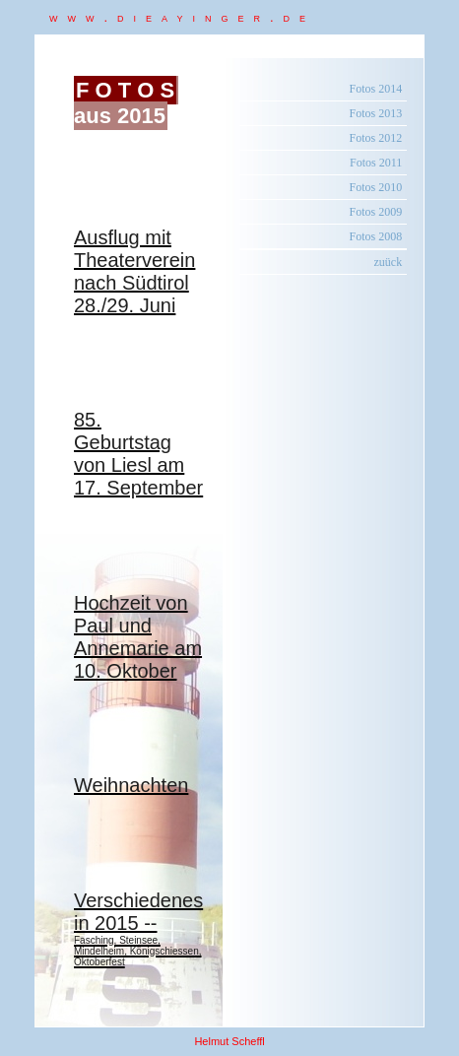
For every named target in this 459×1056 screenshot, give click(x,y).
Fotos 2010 (376, 187)
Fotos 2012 (376, 138)
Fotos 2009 (376, 212)
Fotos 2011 (376, 162)
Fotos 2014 (376, 89)
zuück (388, 262)
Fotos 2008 (376, 236)
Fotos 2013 (376, 113)
